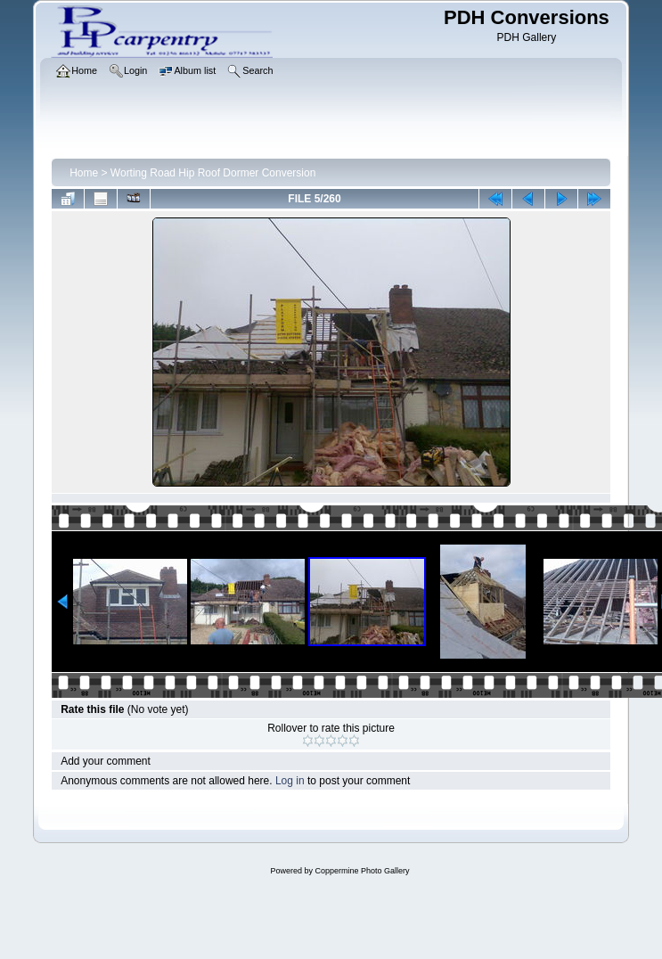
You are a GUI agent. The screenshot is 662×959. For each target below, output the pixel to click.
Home (83, 173)
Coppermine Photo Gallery (362, 870)
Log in (290, 781)
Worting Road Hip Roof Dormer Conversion (213, 173)
